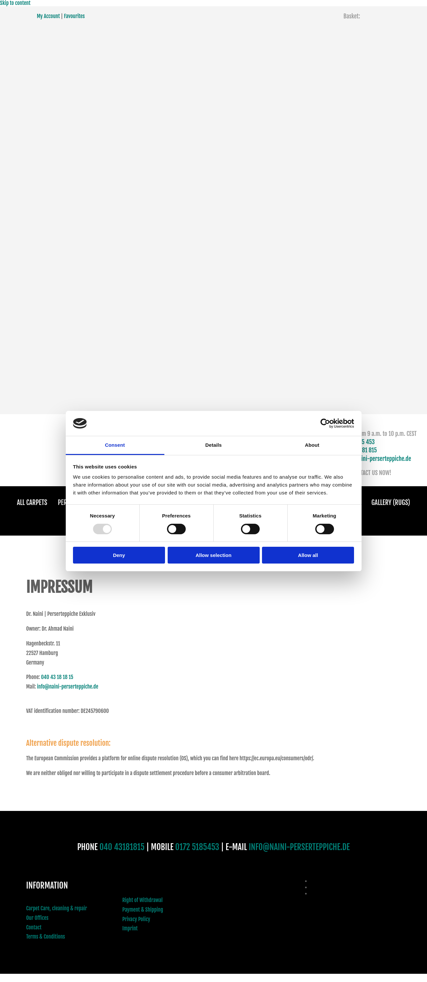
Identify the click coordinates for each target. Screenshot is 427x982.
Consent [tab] (115, 445)
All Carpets (32, 502)
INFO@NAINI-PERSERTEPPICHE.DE (299, 847)
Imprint (130, 928)
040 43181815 (121, 847)
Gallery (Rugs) (390, 502)
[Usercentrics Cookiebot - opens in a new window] (325, 423)
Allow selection (213, 555)
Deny (119, 555)
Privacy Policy (136, 919)
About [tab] (312, 445)
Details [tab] (213, 445)
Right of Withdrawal (142, 900)
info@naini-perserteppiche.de (376, 458)
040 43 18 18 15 (57, 677)
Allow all (308, 555)
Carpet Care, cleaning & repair (56, 908)
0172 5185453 (197, 847)
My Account (48, 16)
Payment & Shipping (142, 909)
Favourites (74, 16)
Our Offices (37, 918)
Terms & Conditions (45, 936)
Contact (34, 927)
